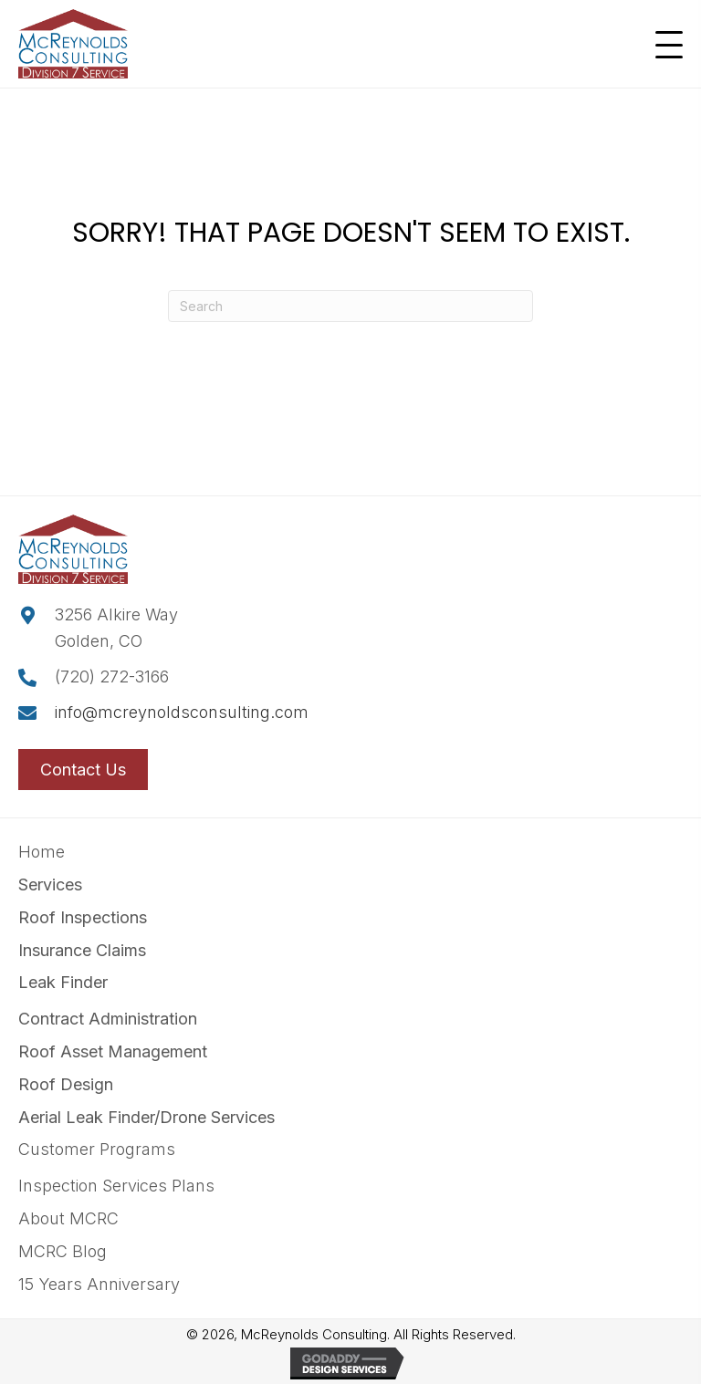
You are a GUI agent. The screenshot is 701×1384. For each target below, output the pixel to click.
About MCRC (68, 1218)
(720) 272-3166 (112, 676)
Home (41, 851)
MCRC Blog (62, 1251)
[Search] (350, 306)
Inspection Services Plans (116, 1185)
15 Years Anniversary (99, 1284)
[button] (664, 45)
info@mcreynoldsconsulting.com (182, 712)
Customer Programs (96, 1149)
